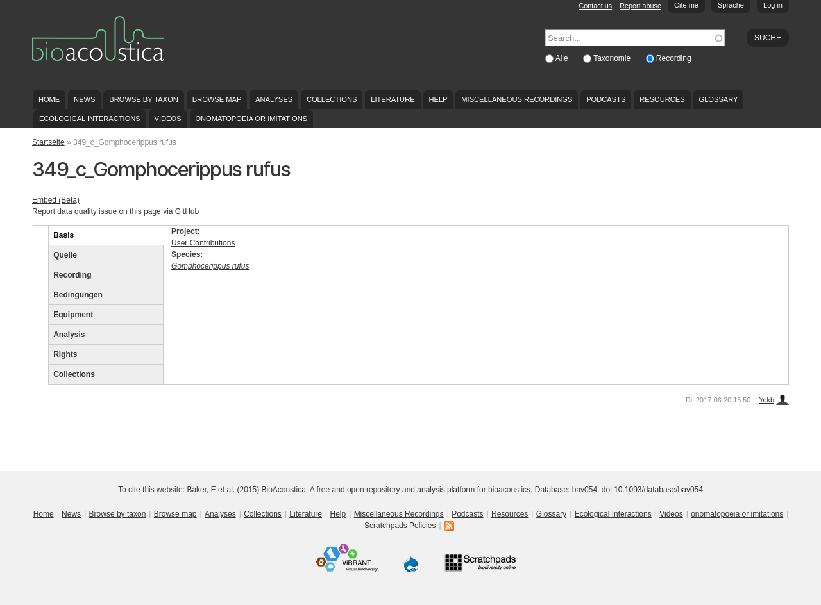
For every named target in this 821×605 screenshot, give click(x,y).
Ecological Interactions (89, 118)
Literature (392, 99)
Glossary (718, 99)
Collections (332, 99)
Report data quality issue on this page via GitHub (115, 211)
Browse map (217, 99)
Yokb (766, 400)
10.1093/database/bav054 (658, 489)
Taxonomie (612, 58)
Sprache (731, 5)
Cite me (686, 5)
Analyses (273, 99)
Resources (661, 99)
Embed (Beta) (56, 199)
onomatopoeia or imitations (251, 118)
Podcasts (605, 99)
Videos (168, 118)
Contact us (596, 6)
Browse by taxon (143, 99)
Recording (673, 58)
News (84, 99)
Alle (562, 58)
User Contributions (203, 242)
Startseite (48, 142)
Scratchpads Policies (400, 525)
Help (437, 99)
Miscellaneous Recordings (516, 99)
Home (49, 99)
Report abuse (640, 6)
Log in (773, 5)
